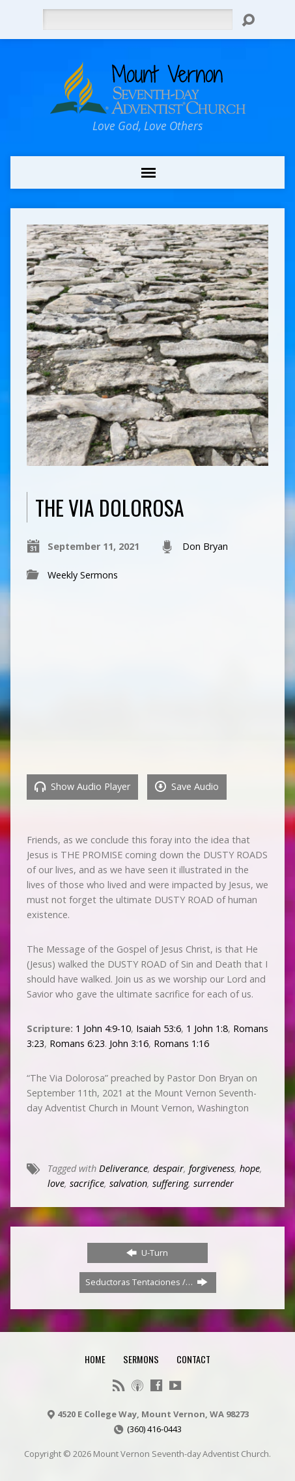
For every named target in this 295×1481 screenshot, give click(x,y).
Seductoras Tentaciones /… (146, 1282)
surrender (213, 1183)
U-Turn (147, 1252)
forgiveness (211, 1168)
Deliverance (123, 1168)
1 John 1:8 (207, 1028)
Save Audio (187, 786)
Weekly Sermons (83, 575)
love (56, 1183)
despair (168, 1168)
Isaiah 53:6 (158, 1028)
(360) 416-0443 (154, 1429)
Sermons (141, 1359)
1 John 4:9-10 (103, 1028)
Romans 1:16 (181, 1043)
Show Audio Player (82, 786)
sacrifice (87, 1183)
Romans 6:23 (77, 1043)
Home (95, 1359)
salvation (128, 1183)
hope (250, 1168)
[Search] (137, 19)
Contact (193, 1359)
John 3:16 (128, 1043)
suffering (170, 1183)
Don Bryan (205, 546)
